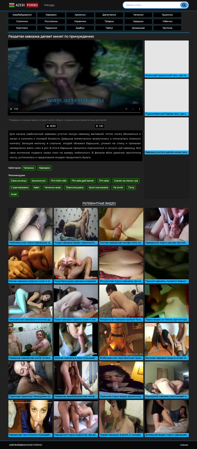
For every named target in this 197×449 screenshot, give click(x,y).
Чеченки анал (52, 187)
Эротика (167, 28)
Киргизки (22, 28)
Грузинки (167, 14)
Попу (131, 187)
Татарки (109, 21)
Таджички (51, 28)
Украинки (80, 21)
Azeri (23, 5)
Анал (14, 194)
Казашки (138, 21)
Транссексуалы (75, 187)
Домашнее (138, 28)
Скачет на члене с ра (126, 180)
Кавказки (51, 14)
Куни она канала (98, 187)
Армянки (80, 14)
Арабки (80, 28)
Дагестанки (109, 14)
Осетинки (22, 21)
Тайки (109, 28)
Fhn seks (104, 180)
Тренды (49, 5)
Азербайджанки (22, 14)
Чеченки (138, 14)
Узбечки (167, 21)
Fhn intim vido (58, 180)
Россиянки (51, 21)
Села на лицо (18, 180)
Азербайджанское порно (25, 445)
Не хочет (118, 187)
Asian (36, 187)
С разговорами (19, 187)
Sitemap (184, 445)
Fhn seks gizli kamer (83, 180)
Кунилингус (39, 180)
